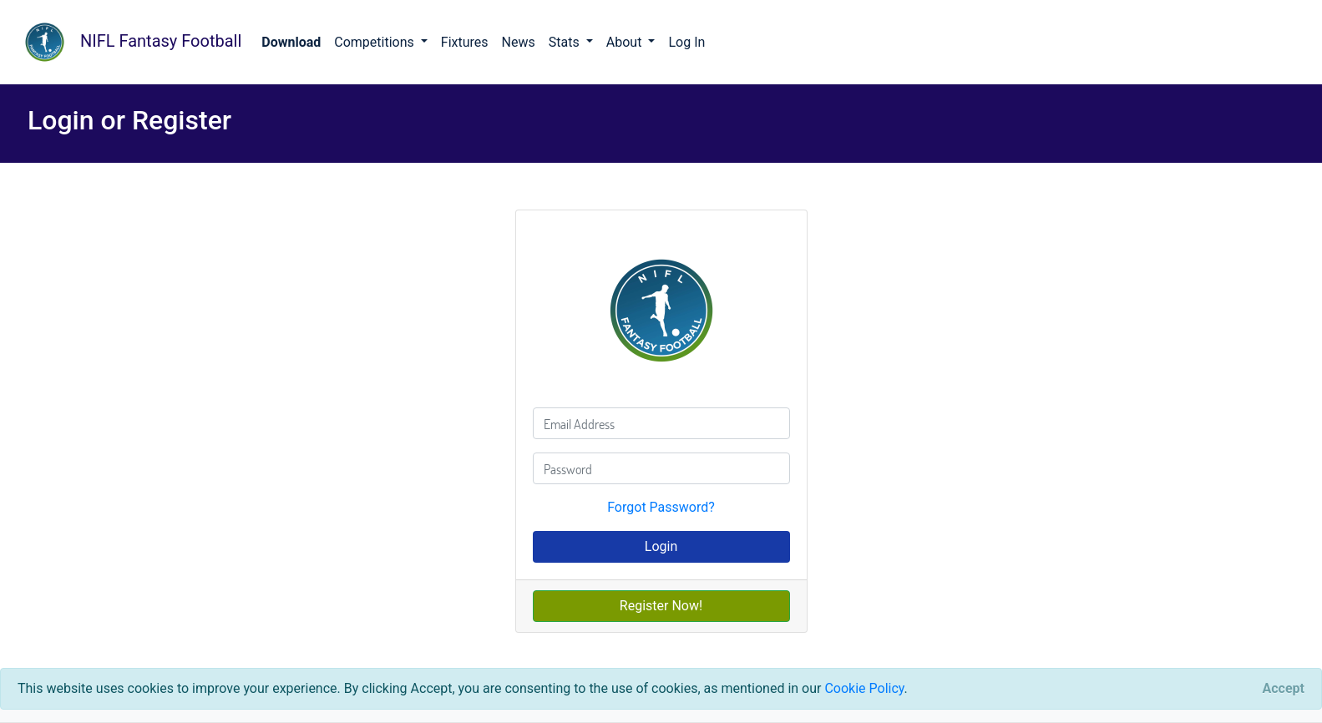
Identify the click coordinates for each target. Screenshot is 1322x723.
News (518, 42)
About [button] (626, 42)
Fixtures (465, 42)
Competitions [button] (375, 42)
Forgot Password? (661, 507)
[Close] (1283, 689)
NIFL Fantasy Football (127, 42)
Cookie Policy (864, 688)
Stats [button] (566, 42)
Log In (686, 42)
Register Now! (661, 606)
